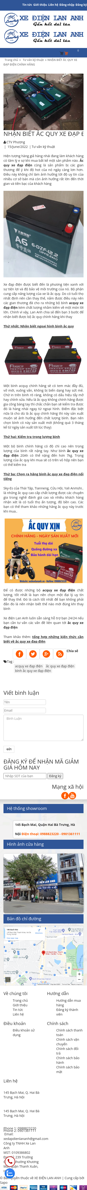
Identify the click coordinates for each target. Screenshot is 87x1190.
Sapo (3, 1182)
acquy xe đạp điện (28, 666)
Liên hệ (53, 5)
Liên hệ (18, 1014)
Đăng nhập (66, 5)
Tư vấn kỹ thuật (43, 146)
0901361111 (27, 1130)
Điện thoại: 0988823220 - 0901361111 (51, 834)
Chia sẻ (72, 651)
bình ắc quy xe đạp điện (33, 670)
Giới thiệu (40, 5)
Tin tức (18, 1009)
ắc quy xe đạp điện (60, 666)
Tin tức (27, 5)
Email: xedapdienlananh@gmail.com (25, 1136)
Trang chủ (20, 1000)
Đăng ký (81, 5)
